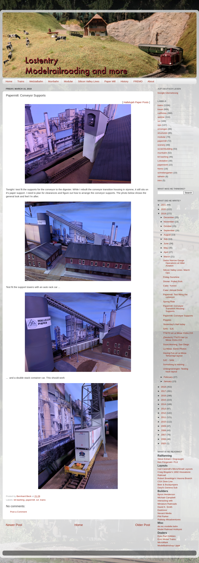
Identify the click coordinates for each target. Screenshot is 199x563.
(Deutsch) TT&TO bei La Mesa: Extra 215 (175, 338)
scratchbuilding (165, 149)
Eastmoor (162, 510)
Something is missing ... (175, 364)
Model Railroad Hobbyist (170, 529)
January (168, 381)
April (166, 252)
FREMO (137, 81)
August (167, 235)
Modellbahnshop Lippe (169, 545)
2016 (164, 395)
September (169, 230)
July (166, 239)
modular (162, 137)
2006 (164, 439)
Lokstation (163, 161)
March (167, 256)
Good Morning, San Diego (176, 344)
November (169, 221)
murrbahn (162, 153)
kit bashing (19, 500)
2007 (164, 434)
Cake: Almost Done (172, 290)
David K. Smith (165, 507)
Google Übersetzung (168, 93)
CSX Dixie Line (165, 481)
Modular (68, 81)
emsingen (162, 129)
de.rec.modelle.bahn (168, 526)
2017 (164, 391)
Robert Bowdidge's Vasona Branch (175, 478)
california (162, 113)
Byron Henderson (166, 494)
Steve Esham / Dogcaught (171, 459)
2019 (164, 213)
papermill (30, 500)
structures (162, 133)
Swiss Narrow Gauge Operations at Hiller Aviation (174, 263)
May (166, 248)
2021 (164, 205)
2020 (164, 209)
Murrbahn (53, 81)
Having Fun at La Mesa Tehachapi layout (174, 354)
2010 (164, 422)
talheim (161, 176)
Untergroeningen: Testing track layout (175, 370)
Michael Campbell (166, 497)
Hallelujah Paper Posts (136, 102)
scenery (161, 145)
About (151, 81)
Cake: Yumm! (170, 285)
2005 (164, 443)
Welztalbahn (36, 81)
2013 (164, 408)
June (166, 243)
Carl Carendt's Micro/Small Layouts (175, 469)
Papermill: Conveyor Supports (178, 315)
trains (43, 500)
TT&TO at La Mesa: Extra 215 (178, 333)
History (124, 81)
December (169, 217)
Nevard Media (164, 513)
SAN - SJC (168, 329)
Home (9, 81)
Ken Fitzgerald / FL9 (168, 462)
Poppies (167, 320)
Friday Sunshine (171, 277)
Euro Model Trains (167, 539)
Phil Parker (163, 516)
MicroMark (163, 542)
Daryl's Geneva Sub (167, 487)
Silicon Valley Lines (88, 81)
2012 (164, 413)
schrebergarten (165, 172)
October (168, 226)
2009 (164, 426)
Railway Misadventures (169, 519)
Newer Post (14, 525)
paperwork (163, 165)
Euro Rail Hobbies (167, 536)
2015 (164, 400)
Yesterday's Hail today (174, 324)
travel (160, 109)
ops (159, 125)
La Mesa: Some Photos (174, 349)
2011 (164, 417)
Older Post (142, 525)
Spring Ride (169, 301)
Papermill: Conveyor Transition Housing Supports (173, 308)
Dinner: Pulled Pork (172, 281)
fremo (160, 168)
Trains (20, 81)
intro (160, 180)
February (168, 377)
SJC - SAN (168, 360)
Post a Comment (18, 512)
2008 (164, 430)
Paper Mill (110, 81)
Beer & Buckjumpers (168, 484)
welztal (161, 117)
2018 (164, 387)
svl (37, 500)
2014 (164, 404)
